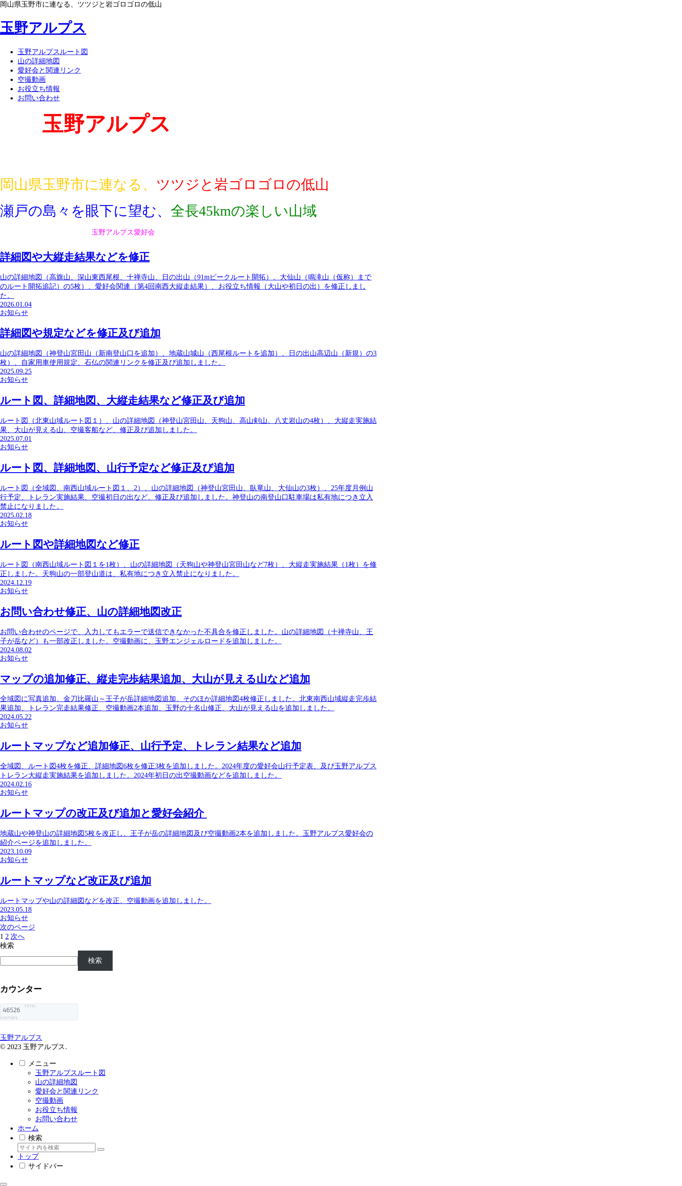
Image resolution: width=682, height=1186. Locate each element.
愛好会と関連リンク (67, 1091)
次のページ (17, 927)
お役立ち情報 (56, 1109)
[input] (56, 1147)
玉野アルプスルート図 (70, 1072)
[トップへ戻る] (3, 1184)
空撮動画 (49, 1100)
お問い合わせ (56, 1119)
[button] (100, 1149)
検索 (7, 945)
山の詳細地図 (56, 1082)
